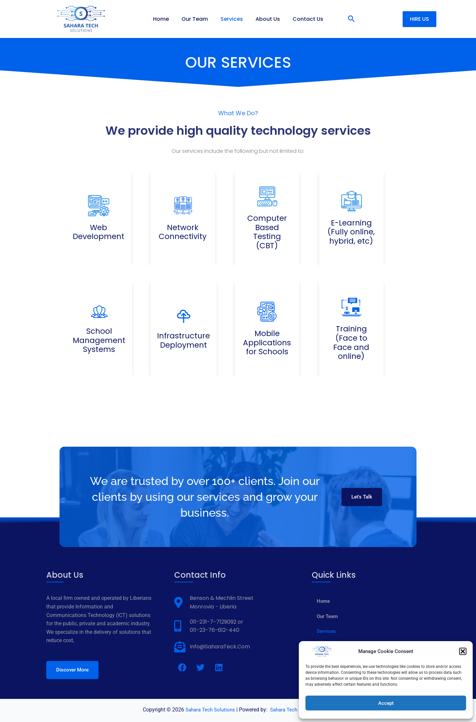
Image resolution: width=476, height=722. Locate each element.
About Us (266, 19)
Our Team (196, 19)
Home (165, 19)
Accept (386, 703)
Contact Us (304, 19)
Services (231, 19)
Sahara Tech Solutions (208, 709)
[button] (462, 651)
